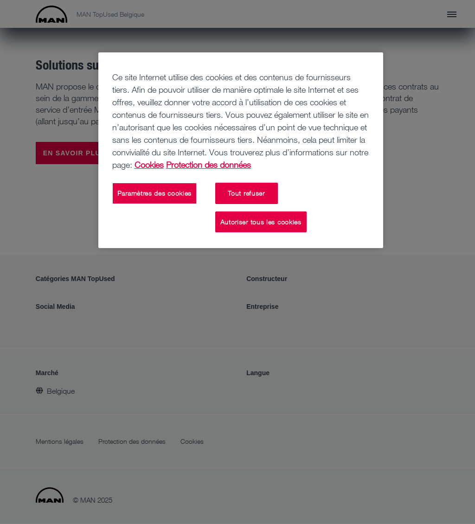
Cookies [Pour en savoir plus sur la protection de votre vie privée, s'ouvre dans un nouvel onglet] (149, 165)
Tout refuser (246, 193)
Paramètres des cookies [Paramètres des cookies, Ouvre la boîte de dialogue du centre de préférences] (154, 193)
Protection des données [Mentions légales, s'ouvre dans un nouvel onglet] (208, 165)
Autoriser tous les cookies (261, 222)
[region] (240, 150)
